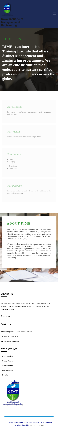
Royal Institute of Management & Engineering (12, 22)
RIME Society (7, 356)
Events (5, 375)
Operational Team (9, 370)
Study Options (8, 361)
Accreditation (7, 365)
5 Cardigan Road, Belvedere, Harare (17, 332)
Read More (5, 316)
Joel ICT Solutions (37, 425)
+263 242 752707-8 (10, 337)
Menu (54, 13)
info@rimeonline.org (11, 341)
